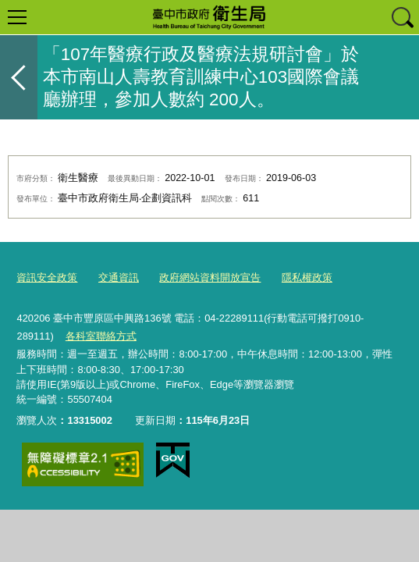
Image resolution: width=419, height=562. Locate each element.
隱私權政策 (307, 277)
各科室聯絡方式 (101, 336)
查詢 (402, 17)
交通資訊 (118, 277)
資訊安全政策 (46, 277)
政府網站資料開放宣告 (210, 277)
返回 (18, 77)
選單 (17, 17)
